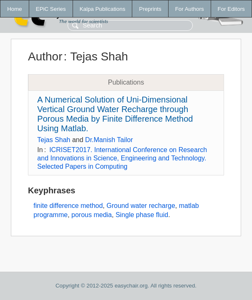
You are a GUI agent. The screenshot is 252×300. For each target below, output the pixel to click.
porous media (91, 214)
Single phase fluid (142, 214)
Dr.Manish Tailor (109, 139)
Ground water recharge (140, 205)
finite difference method (68, 205)
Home (14, 9)
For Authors (189, 9)
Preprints (150, 9)
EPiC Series (51, 9)
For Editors (231, 9)
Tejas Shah (53, 139)
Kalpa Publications (103, 9)
